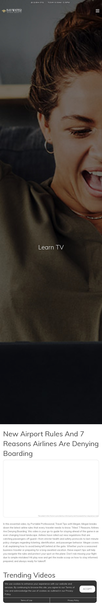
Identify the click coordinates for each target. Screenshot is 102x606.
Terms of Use (26, 600)
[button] (51, 486)
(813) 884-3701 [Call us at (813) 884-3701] (37, 2)
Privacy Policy (73, 600)
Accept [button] (87, 589)
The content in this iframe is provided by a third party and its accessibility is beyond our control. (69, 516)
